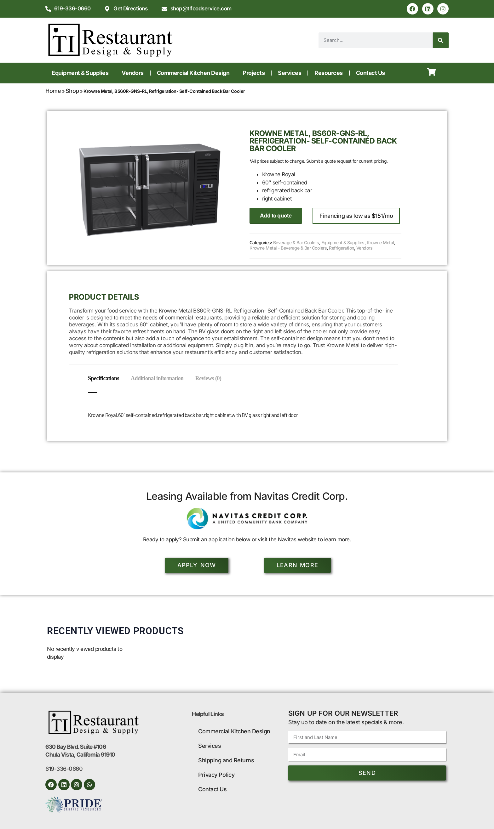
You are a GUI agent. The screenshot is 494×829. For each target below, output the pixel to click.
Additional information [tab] (158, 378)
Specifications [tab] (103, 378)
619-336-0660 (64, 768)
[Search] (441, 40)
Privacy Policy (216, 774)
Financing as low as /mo (356, 215)
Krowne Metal (380, 242)
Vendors (133, 73)
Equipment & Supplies (80, 73)
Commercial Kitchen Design (193, 73)
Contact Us (370, 73)
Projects (254, 73)
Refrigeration (341, 248)
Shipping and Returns (226, 760)
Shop (72, 90)
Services (289, 73)
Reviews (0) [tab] (210, 378)
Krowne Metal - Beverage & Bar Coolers (288, 248)
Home (53, 90)
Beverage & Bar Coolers (296, 242)
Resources (328, 73)
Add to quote (276, 215)
